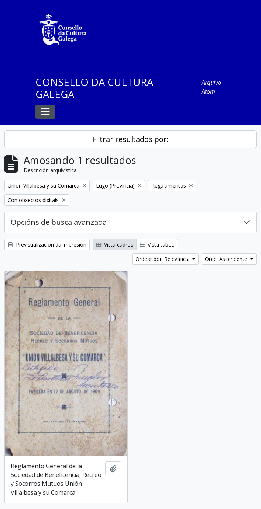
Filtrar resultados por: (130, 139)
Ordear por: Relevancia (163, 258)
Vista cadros (114, 244)
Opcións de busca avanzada (59, 222)
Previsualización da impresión (47, 244)
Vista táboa (157, 244)
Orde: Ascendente (227, 258)
